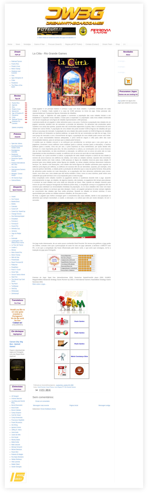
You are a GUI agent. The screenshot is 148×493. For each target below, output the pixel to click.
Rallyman (14, 265)
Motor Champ (15, 69)
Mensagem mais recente (41, 405)
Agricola (14, 105)
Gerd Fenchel (42, 387)
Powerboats (15, 260)
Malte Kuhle (15, 442)
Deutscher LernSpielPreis (16, 155)
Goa (12, 75)
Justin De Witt (15, 435)
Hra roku (14, 167)
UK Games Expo (16, 178)
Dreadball (14, 219)
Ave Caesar (15, 199)
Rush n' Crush (16, 269)
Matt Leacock (15, 444)
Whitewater (15, 291)
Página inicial (73, 405)
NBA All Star (15, 257)
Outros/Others (15, 180)
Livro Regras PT (59, 387)
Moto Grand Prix (16, 252)
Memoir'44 (15, 111)
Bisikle (13, 204)
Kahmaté (14, 238)
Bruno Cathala (16, 410)
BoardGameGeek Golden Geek (17, 147)
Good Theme (50, 387)
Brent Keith (15, 408)
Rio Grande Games (70, 387)
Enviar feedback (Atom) (48, 409)
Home (10, 44)
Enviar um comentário (43, 401)
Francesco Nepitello (17, 420)
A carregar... (122, 61)
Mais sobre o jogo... (39, 284)
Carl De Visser (16, 415)
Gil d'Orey (14, 425)
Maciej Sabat (15, 440)
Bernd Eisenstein (16, 405)
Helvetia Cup (15, 228)
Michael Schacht (16, 447)
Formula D (14, 224)
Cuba (13, 80)
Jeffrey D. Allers (16, 430)
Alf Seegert (15, 396)
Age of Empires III (17, 78)
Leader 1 (14, 247)
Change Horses (16, 214)
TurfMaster (14, 286)
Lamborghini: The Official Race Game (17, 241)
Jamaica (14, 231)
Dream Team (107, 44)
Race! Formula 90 (17, 262)
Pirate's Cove (15, 66)
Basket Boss (15, 201)
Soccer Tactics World (18, 274)
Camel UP (14, 209)
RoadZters (14, 267)
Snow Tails (14, 272)
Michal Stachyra (16, 449)
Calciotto (14, 206)
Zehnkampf (15, 293)
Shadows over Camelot (16, 72)
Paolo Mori (14, 452)
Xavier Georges (16, 467)
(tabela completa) (17, 127)
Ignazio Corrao (16, 427)
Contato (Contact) (92, 44)
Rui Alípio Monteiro (17, 457)
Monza (13, 250)
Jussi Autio (14, 432)
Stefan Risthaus (16, 459)
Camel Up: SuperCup (18, 211)
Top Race (14, 283)
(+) (124, 44)
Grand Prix (14, 226)
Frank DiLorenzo (16, 422)
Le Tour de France (17, 245)
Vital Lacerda (15, 462)
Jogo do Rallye (16, 233)
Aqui (119, 101)
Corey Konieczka (16, 417)
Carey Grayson (16, 413)
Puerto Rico (15, 64)
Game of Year (39, 44)
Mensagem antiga (104, 405)
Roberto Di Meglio (17, 454)
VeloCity (14, 288)
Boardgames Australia (15, 151)
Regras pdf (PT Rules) (73, 44)
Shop (118, 44)
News (18, 44)
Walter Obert (15, 464)
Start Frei (14, 277)
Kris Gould (14, 437)
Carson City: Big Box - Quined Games (16, 344)
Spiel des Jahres (16, 143)
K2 (12, 236)
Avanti (13, 196)
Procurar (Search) (55, 44)
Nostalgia (27, 44)
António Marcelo (16, 398)
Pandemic (14, 83)
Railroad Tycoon (16, 61)
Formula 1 (14, 221)
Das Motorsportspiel (17, 216)
